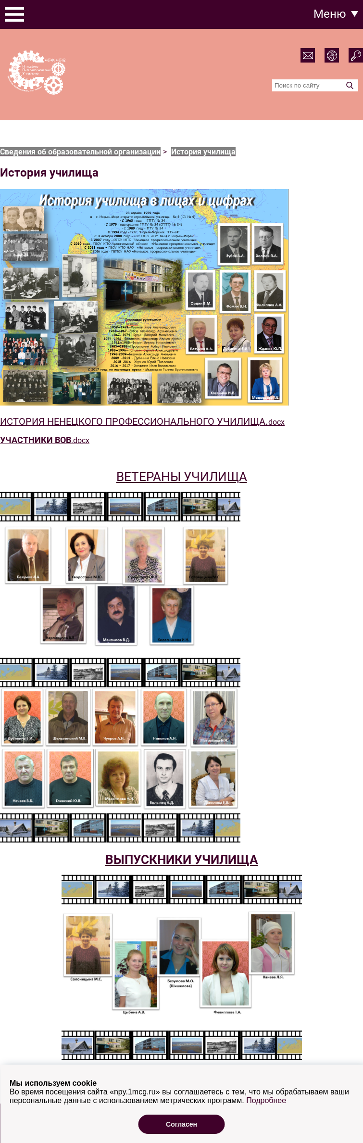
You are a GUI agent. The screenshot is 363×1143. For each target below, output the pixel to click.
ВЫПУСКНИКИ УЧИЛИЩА (181, 859)
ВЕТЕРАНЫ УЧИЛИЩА (181, 477)
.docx (44, 440)
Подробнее (266, 1122)
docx (142, 422)
